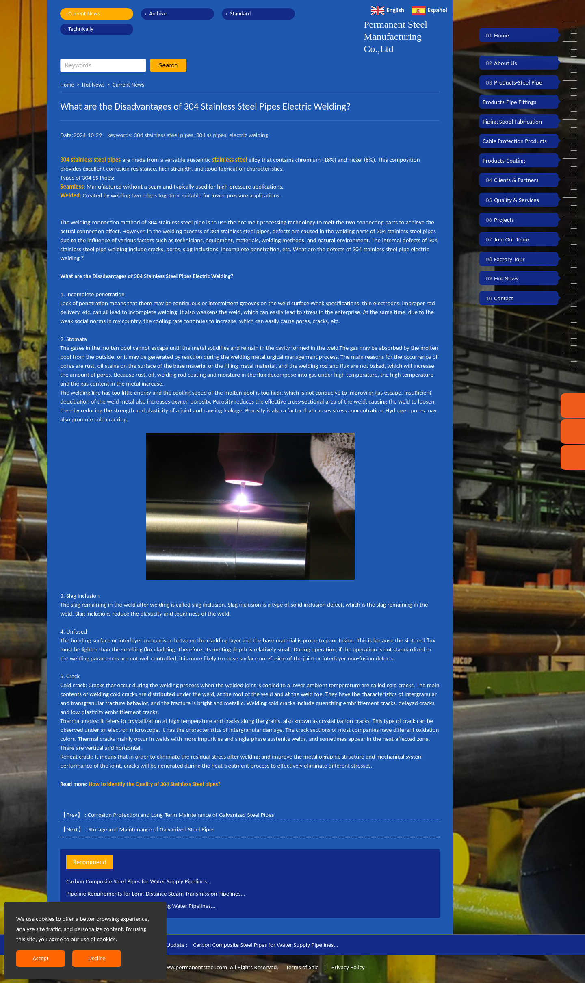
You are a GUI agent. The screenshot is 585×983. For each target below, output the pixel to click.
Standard (240, 13)
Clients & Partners (510, 180)
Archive (157, 13)
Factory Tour (504, 259)
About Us (500, 63)
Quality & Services (511, 200)
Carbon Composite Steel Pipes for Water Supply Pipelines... (138, 881)
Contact (498, 298)
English (387, 10)
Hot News (93, 84)
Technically (80, 29)
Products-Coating (504, 160)
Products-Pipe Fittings (509, 102)
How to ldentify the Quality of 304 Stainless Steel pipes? (155, 784)
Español (429, 10)
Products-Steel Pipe (512, 82)
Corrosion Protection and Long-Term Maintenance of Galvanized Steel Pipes (181, 814)
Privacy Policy (348, 967)
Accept (41, 958)
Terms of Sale (302, 967)
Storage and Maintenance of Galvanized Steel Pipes (151, 829)
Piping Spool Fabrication (512, 121)
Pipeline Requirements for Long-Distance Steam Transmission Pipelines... (155, 893)
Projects (498, 220)
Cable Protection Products (515, 141)
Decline (96, 958)
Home (67, 84)
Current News (84, 13)
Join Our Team (506, 239)
